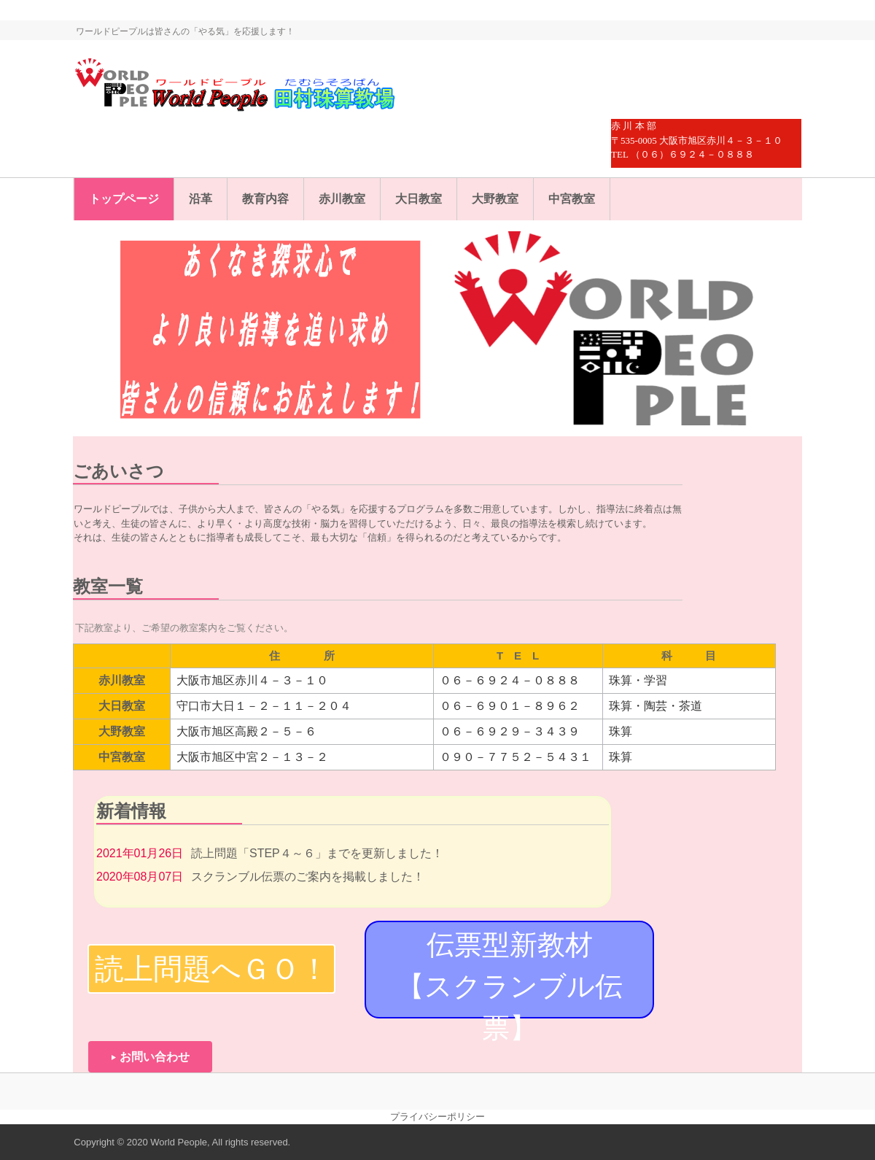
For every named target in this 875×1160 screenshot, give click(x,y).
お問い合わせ (155, 1057)
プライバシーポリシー (437, 1116)
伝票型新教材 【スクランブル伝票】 (526, 973)
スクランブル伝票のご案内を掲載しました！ (307, 876)
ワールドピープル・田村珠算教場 (253, 87)
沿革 (200, 199)
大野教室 (495, 199)
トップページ (124, 199)
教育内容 (265, 199)
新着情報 (131, 811)
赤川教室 (342, 199)
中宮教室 (571, 199)
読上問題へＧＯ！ (212, 969)
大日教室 (418, 199)
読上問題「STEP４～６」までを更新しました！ (317, 853)
